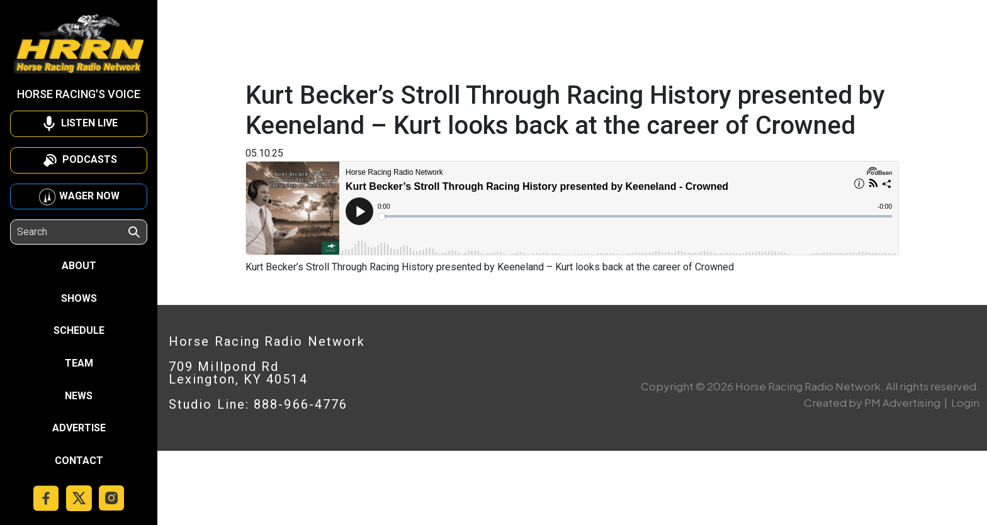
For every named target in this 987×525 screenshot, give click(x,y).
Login (965, 402)
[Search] (72, 232)
